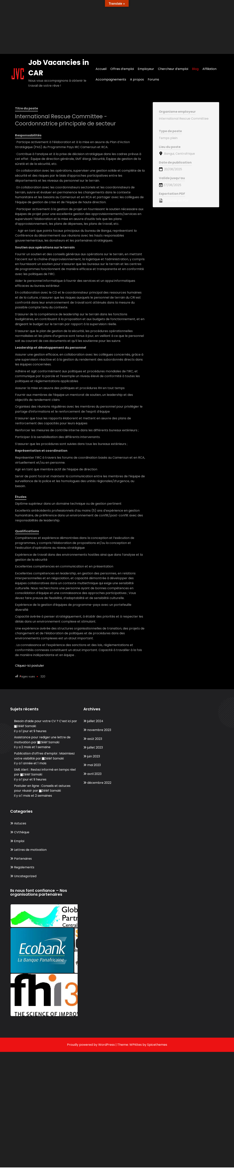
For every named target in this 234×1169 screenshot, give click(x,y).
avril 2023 (94, 774)
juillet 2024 (95, 721)
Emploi (19, 841)
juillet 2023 (95, 747)
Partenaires (23, 858)
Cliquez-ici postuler (29, 665)
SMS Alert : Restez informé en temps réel (45, 769)
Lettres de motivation (30, 850)
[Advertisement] (115, 27)
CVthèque (21, 832)
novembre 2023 (99, 730)
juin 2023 (93, 756)
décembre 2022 (99, 782)
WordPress (106, 1044)
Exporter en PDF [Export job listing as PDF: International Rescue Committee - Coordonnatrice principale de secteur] (174, 200)
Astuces (20, 823)
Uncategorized (25, 876)
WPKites (136, 1044)
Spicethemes (157, 1044)
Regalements (24, 867)
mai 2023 (94, 765)
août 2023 (94, 739)
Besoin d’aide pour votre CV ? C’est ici (42, 721)
